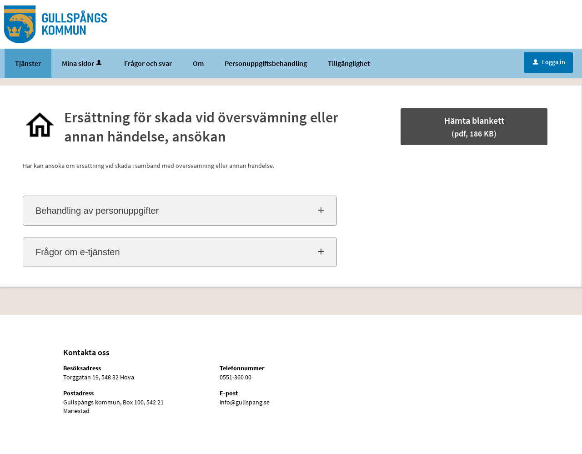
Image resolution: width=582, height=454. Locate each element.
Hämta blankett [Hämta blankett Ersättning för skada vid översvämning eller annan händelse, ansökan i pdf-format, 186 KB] (474, 127)
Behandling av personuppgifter (97, 211)
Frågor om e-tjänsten (77, 252)
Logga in (549, 62)
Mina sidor (82, 63)
